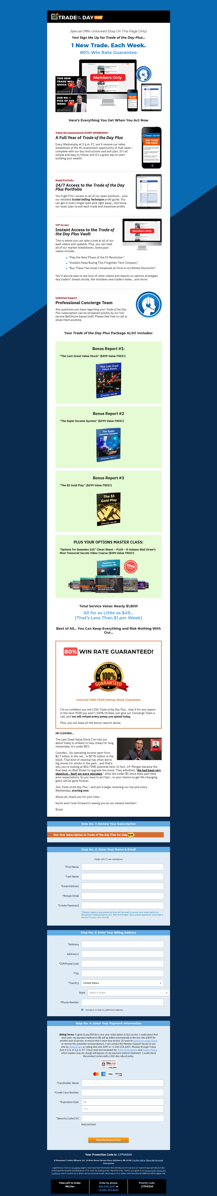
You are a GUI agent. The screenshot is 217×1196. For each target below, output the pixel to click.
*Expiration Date (69, 1101)
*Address (73, 944)
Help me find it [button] (88, 1123)
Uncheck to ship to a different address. (102, 1009)
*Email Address (70, 886)
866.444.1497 (107, 1186)
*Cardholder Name (68, 1082)
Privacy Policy (150, 1049)
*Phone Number (69, 1001)
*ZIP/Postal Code (69, 963)
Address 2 (73, 954)
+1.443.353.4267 (108, 1190)
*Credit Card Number (66, 1092)
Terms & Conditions (127, 1049)
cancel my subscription (145, 1040)
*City (76, 973)
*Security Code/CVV (67, 1118)
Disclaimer (76, 1170)
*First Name (72, 866)
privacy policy (150, 1173)
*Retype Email (70, 895)
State (82, 992)
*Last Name (72, 876)
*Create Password (68, 905)
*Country (73, 982)
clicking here (75, 1046)
